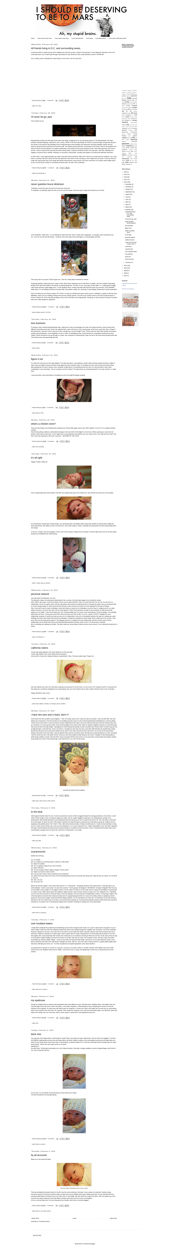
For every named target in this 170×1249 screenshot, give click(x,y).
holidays (41, 703)
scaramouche (38, 851)
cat (136, 103)
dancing (126, 109)
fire (132, 115)
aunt (125, 98)
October (127, 189)
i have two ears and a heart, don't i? (50, 714)
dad (123, 109)
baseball (135, 98)
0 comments (50, 342)
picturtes (132, 144)
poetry (135, 144)
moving (135, 134)
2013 (125, 179)
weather (132, 162)
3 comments (50, 100)
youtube (128, 164)
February (128, 209)
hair (123, 120)
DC (37, 106)
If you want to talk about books (117, 38)
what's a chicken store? (43, 423)
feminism (128, 115)
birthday (38, 312)
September (128, 192)
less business (38, 323)
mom (135, 130)
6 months (128, 92)
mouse (123, 134)
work (136, 162)
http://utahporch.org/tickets (46, 299)
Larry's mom (125, 126)
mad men (130, 128)
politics (123, 145)
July (126, 197)
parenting (41, 446)
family (135, 113)
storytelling (130, 155)
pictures (43, 312)
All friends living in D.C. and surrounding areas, (56, 48)
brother (128, 103)
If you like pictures (101, 38)
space (135, 151)
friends (127, 117)
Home (33, 38)
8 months (128, 94)
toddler (123, 160)
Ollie (42, 413)
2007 (125, 275)
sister (132, 151)
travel (127, 160)
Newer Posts (35, 1218)
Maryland (124, 130)
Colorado (134, 105)
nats (129, 135)
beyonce (129, 100)
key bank (132, 124)
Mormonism (125, 132)
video (39, 106)
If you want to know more (44, 38)
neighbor (134, 135)
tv (45, 173)
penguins (124, 141)
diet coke (132, 109)
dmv (136, 109)
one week (43, 1211)
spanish (123, 153)
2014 (125, 177)
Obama (129, 137)
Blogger (93, 1244)
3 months (124, 90)
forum (123, 116)
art (122, 98)
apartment (134, 96)
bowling (124, 103)
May (126, 202)
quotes (127, 147)
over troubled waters (42, 923)
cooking (130, 107)
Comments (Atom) (44, 1221)
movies (129, 134)
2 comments (50, 795)
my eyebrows (38, 1000)
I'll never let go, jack (41, 116)
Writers (124, 164)
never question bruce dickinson (47, 184)
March (127, 207)
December (128, 184)
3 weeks (38, 583)
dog (44, 800)
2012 (125, 182)
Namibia (124, 135)
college (128, 105)
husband (46, 703)
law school (134, 126)
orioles (127, 139)
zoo (131, 164)
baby (37, 413)
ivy (39, 413)
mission (130, 130)
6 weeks (134, 92)
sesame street (133, 149)
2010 (125, 268)
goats (123, 118)
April (126, 204)
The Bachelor (39, 637)
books (131, 102)
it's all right (36, 457)
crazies (41, 800)
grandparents (134, 118)
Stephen (63, 703)
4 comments (51, 631)
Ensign (129, 113)
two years (134, 160)
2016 (125, 172)
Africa (132, 94)
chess (123, 105)
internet (124, 124)
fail (40, 989)
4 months (133, 90)
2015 (125, 174)
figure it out (37, 359)
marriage (53, 703)
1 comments (51, 167)
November (128, 187)
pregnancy (129, 146)
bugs (131, 103)
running (132, 147)
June (127, 199)
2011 (125, 265)
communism (125, 107)
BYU (134, 103)
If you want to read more (62, 38)
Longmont (124, 128)
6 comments (51, 577)
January (127, 262)
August (127, 194)
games (132, 116)
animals (124, 96)
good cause (127, 118)
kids (136, 124)
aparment (128, 96)
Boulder (135, 102)
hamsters (127, 120)
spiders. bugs (132, 153)
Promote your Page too (128, 288)
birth (37, 1023)
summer (135, 155)
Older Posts (113, 1218)
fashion (38, 348)
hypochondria (134, 122)
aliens (135, 94)
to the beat (36, 811)
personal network (40, 594)
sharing (128, 151)
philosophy (134, 141)
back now (36, 1034)
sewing (124, 151)
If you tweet (89, 38)
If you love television (77, 38)
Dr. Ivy (129, 111)
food (37, 446)
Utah (123, 162)
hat (131, 120)
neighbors (125, 137)
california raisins (39, 647)
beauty (124, 100)
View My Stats (37, 1235)
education (124, 113)
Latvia (129, 126)
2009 (125, 270)
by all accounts (39, 1155)
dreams (135, 111)
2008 (125, 273)
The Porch (48, 312)
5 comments (50, 1205)
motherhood (134, 132)
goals (136, 116)
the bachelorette (40, 173)
